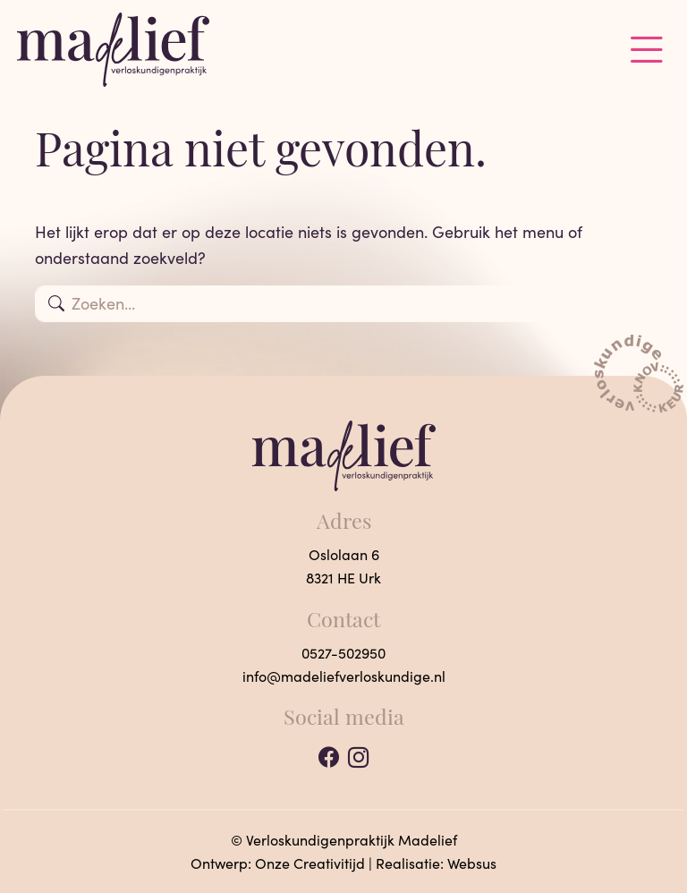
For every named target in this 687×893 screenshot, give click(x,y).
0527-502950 (343, 652)
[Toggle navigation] (646, 49)
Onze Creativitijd (310, 863)
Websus (471, 863)
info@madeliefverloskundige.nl (343, 676)
